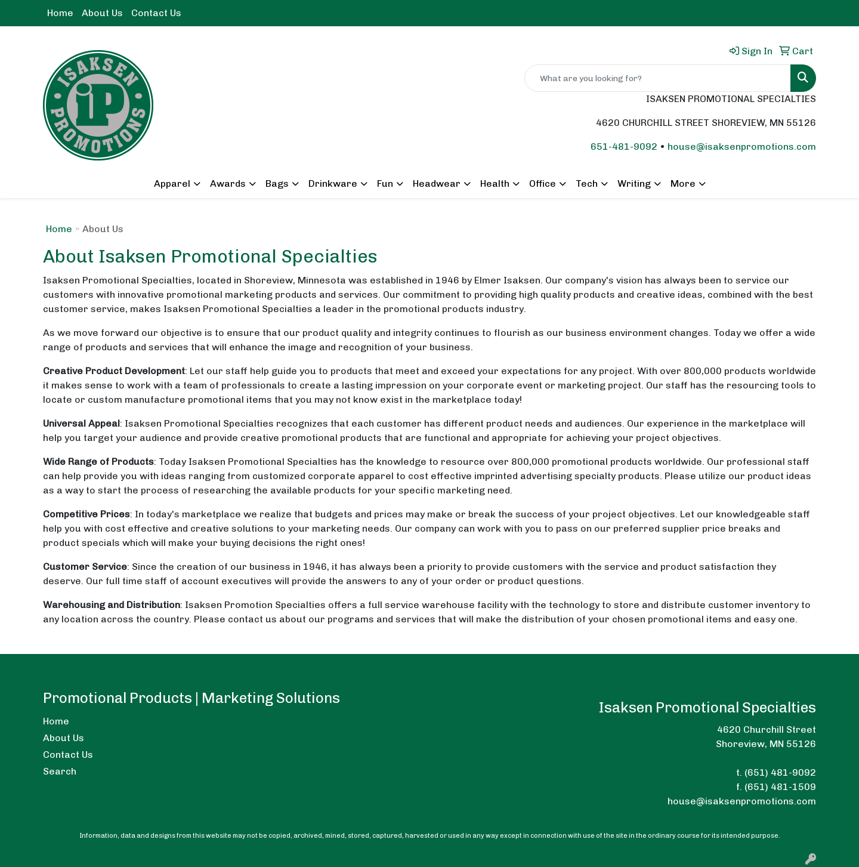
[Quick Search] (657, 78)
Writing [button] (634, 183)
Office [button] (542, 183)
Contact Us (156, 12)
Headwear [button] (437, 183)
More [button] (683, 183)
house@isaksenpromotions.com (742, 146)
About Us (102, 12)
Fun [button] (385, 183)
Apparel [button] (172, 183)
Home (60, 12)
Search (59, 771)
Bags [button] (277, 183)
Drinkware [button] (332, 183)
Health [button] (494, 183)
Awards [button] (228, 183)
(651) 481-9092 (780, 772)
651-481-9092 (624, 146)
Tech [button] (587, 183)
